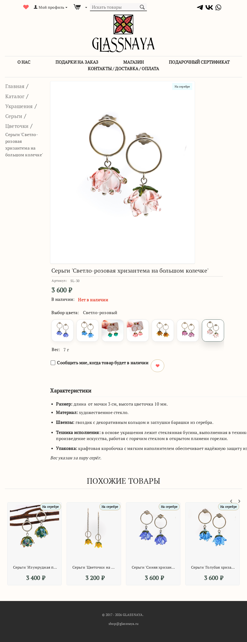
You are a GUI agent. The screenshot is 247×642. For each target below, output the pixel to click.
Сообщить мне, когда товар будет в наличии (99, 363)
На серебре (181, 86)
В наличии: (63, 299)
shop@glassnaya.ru (123, 623)
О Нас (23, 62)
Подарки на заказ (76, 62)
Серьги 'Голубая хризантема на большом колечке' (213, 567)
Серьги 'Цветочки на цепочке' (94, 567)
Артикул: (59, 280)
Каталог (16, 96)
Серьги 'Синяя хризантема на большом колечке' (154, 567)
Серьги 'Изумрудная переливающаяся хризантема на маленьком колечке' (35, 567)
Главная (16, 86)
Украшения (21, 106)
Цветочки (18, 126)
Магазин (133, 62)
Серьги (14, 116)
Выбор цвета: (65, 312)
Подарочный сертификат (199, 62)
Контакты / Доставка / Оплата (123, 68)
